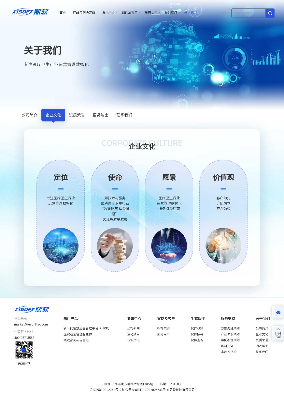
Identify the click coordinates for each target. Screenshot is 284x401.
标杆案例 (163, 328)
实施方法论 (229, 351)
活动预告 (133, 334)
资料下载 (227, 346)
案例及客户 (130, 12)
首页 (63, 12)
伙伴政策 (197, 328)
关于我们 (190, 12)
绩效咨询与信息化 (76, 340)
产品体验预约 (230, 334)
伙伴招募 (197, 334)
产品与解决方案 (84, 12)
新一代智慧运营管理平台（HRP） (87, 328)
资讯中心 (108, 12)
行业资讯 (133, 340)
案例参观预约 (230, 340)
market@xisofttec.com (31, 324)
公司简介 (29, 115)
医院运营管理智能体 (78, 334)
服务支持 (170, 12)
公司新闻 (133, 328)
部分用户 (163, 334)
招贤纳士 (100, 115)
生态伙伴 (151, 12)
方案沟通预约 (230, 328)
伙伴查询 (197, 340)
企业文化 (53, 115)
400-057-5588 (24, 337)
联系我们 (124, 115)
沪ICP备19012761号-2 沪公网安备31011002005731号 (128, 389)
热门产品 (71, 318)
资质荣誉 (77, 115)
